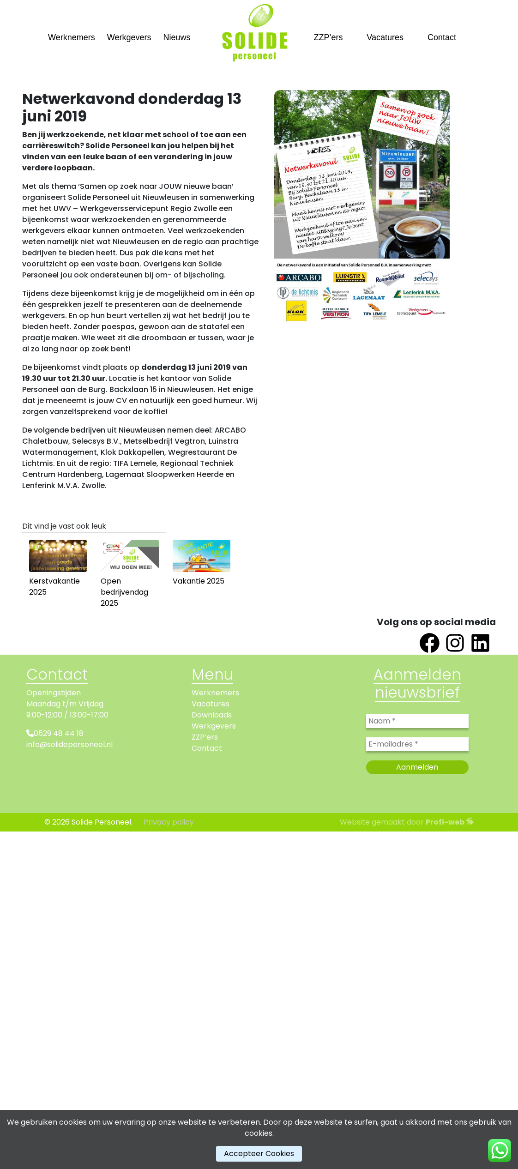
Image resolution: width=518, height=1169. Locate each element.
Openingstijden (53, 692)
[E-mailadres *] (417, 744)
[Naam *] (417, 721)
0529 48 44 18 (59, 733)
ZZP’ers (328, 37)
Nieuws (176, 37)
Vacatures (385, 37)
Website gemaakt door (407, 822)
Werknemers (71, 37)
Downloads (212, 715)
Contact (442, 37)
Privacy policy (169, 822)
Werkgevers (129, 37)
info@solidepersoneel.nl (69, 744)
